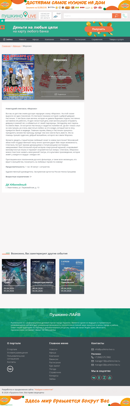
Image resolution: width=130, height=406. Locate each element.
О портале (12, 349)
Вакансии (64, 39)
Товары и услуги (116, 39)
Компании (49, 39)
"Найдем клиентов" (43, 389)
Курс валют (54, 365)
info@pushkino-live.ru (104, 349)
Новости (22, 39)
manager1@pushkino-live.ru (107, 361)
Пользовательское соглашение (16, 357)
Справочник (97, 39)
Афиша (35, 39)
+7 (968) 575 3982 (103, 357)
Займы (52, 379)
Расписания (80, 39)
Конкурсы (53, 375)
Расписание (55, 362)
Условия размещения (17, 352)
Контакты (11, 362)
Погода (52, 369)
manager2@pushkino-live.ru (107, 364)
